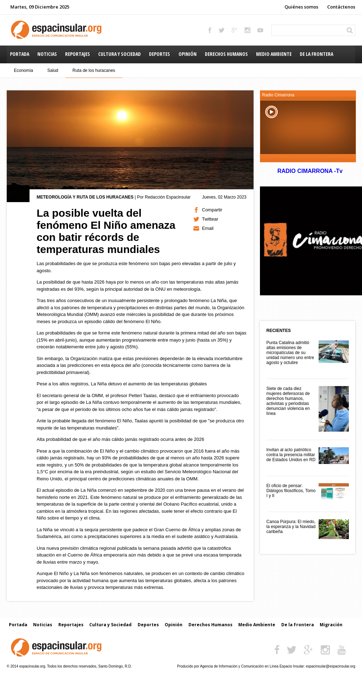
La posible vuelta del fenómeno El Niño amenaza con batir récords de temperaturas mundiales (106, 231)
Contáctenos (341, 7)
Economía (23, 70)
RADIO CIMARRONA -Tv (310, 171)
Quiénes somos (301, 7)
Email (208, 228)
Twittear (210, 219)
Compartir (212, 209)
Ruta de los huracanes (94, 70)
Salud (52, 70)
